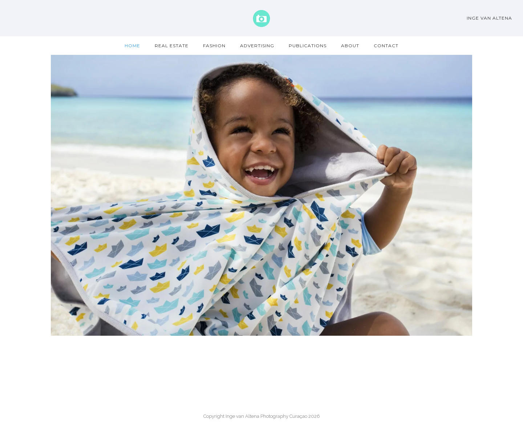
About (350, 45)
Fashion (214, 45)
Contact (386, 45)
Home (132, 45)
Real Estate (171, 45)
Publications (308, 45)
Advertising (257, 45)
